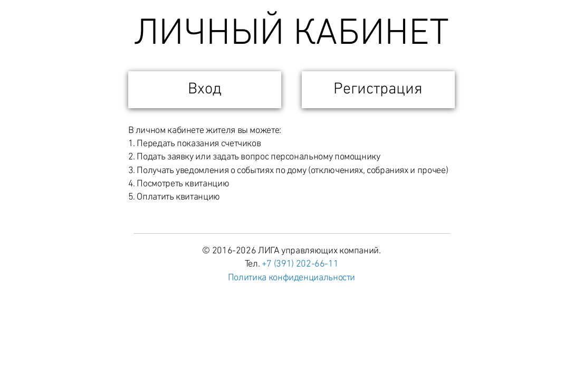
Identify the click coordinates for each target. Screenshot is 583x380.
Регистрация (378, 89)
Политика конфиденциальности (291, 277)
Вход (205, 89)
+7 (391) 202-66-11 (300, 264)
